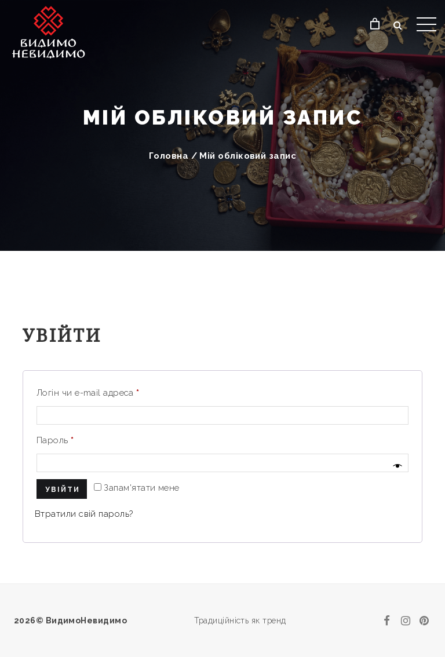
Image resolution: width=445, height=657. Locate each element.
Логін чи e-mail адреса (88, 393)
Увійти (62, 490)
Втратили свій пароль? (84, 514)
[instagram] (406, 620)
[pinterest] (424, 620)
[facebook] (387, 620)
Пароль (55, 440)
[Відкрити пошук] (397, 25)
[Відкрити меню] (426, 24)
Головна (168, 156)
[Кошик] (375, 24)
